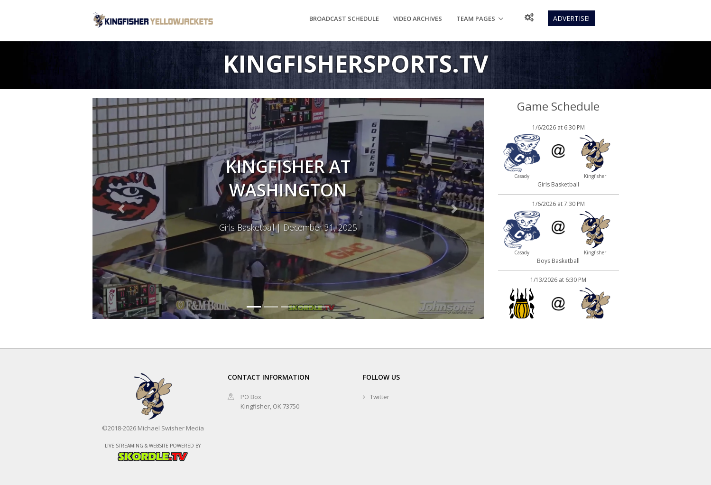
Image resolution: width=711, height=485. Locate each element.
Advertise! (571, 18)
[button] (121, 208)
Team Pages (475, 18)
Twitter (379, 396)
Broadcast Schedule (344, 18)
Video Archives (417, 18)
